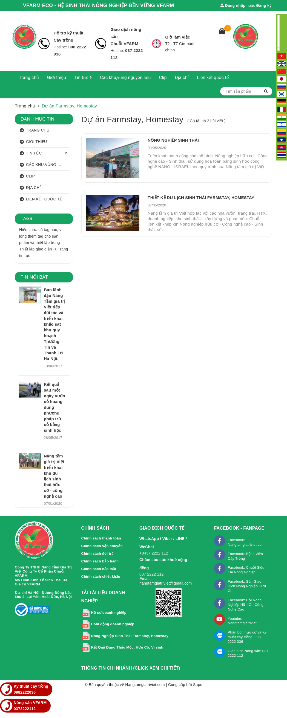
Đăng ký (264, 5)
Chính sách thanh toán (101, 538)
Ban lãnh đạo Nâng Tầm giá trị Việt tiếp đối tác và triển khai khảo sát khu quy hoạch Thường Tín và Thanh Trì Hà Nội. (54, 324)
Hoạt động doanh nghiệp (112, 624)
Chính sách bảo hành (100, 561)
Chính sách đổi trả (97, 553)
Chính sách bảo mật (98, 569)
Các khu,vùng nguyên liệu (125, 77)
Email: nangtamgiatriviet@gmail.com (165, 580)
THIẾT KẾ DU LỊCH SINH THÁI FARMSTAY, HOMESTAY (201, 197)
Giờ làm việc (177, 37)
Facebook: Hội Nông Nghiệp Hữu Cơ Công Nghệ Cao (245, 604)
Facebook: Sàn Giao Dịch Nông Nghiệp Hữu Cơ (247, 586)
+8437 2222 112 (153, 553)
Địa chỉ (182, 77)
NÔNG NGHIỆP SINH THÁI (173, 140)
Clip (163, 77)
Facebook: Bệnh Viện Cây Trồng (245, 556)
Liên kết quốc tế (213, 77)
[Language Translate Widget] (278, 33)
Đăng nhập (232, 5)
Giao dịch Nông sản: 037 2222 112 (248, 653)
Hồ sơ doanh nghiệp (108, 613)
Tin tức (83, 77)
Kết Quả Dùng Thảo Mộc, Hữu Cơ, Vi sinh (127, 647)
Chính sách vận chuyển (102, 546)
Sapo (197, 684)
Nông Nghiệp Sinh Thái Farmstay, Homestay (130, 636)
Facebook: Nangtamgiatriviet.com (246, 542)
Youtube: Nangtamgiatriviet (242, 621)
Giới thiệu (56, 77)
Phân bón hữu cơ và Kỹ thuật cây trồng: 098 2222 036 (247, 637)
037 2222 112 (151, 574)
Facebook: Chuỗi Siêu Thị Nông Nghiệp (246, 569)
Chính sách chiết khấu (100, 576)
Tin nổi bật (34, 277)
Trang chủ (29, 77)
